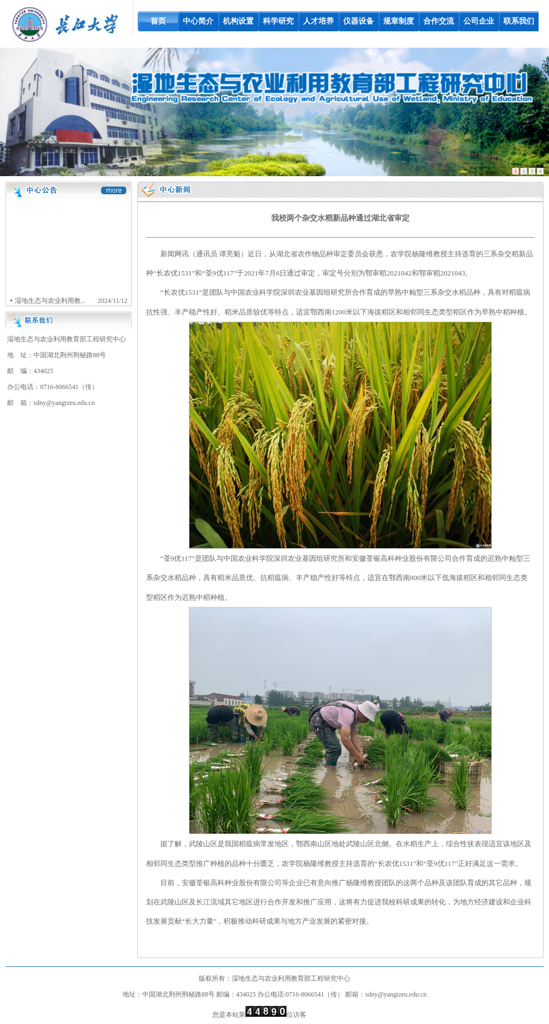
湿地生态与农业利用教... (49, 301)
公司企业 (478, 21)
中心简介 (198, 21)
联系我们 (518, 21)
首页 (158, 21)
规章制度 (398, 21)
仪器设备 (358, 21)
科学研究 (278, 21)
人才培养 (318, 21)
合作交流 (438, 21)
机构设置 (238, 21)
